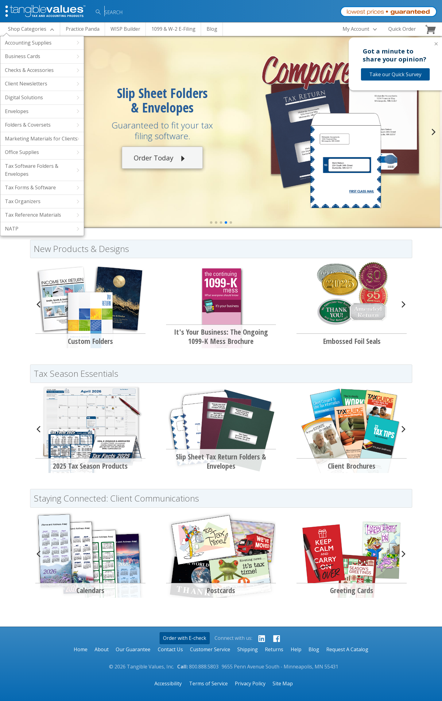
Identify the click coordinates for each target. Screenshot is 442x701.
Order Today (164, 158)
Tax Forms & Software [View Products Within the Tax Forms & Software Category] (30, 187)
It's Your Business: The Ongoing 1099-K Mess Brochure (221, 336)
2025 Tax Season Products (90, 466)
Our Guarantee (133, 649)
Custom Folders (90, 341)
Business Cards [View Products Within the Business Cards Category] (22, 56)
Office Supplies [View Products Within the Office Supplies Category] (22, 152)
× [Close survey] (436, 43)
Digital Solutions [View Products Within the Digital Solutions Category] (24, 97)
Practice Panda (82, 29)
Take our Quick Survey (395, 74)
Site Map (283, 683)
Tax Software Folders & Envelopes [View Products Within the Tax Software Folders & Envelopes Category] (31, 170)
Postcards (221, 590)
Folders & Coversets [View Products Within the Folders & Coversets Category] (28, 124)
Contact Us (170, 649)
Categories (27, 29)
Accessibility (168, 683)
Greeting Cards (351, 590)
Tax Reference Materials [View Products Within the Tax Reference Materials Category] (33, 214)
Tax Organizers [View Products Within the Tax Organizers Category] (23, 201)
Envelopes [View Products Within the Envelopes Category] (17, 111)
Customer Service (210, 649)
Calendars (90, 590)
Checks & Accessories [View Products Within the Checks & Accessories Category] (29, 70)
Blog (212, 29)
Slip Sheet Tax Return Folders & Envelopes (221, 461)
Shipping (247, 649)
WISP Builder (125, 29)
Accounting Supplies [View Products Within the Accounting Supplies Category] (28, 42)
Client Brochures (351, 466)
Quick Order (402, 29)
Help (296, 649)
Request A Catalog (347, 649)
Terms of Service (208, 683)
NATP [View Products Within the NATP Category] (11, 228)
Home (80, 649)
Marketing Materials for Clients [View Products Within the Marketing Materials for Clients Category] (41, 138)
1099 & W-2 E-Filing (173, 29)
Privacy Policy (250, 683)
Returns (274, 649)
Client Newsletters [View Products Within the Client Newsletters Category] (26, 83)
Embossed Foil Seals (352, 341)
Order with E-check (184, 638)
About (102, 649)
